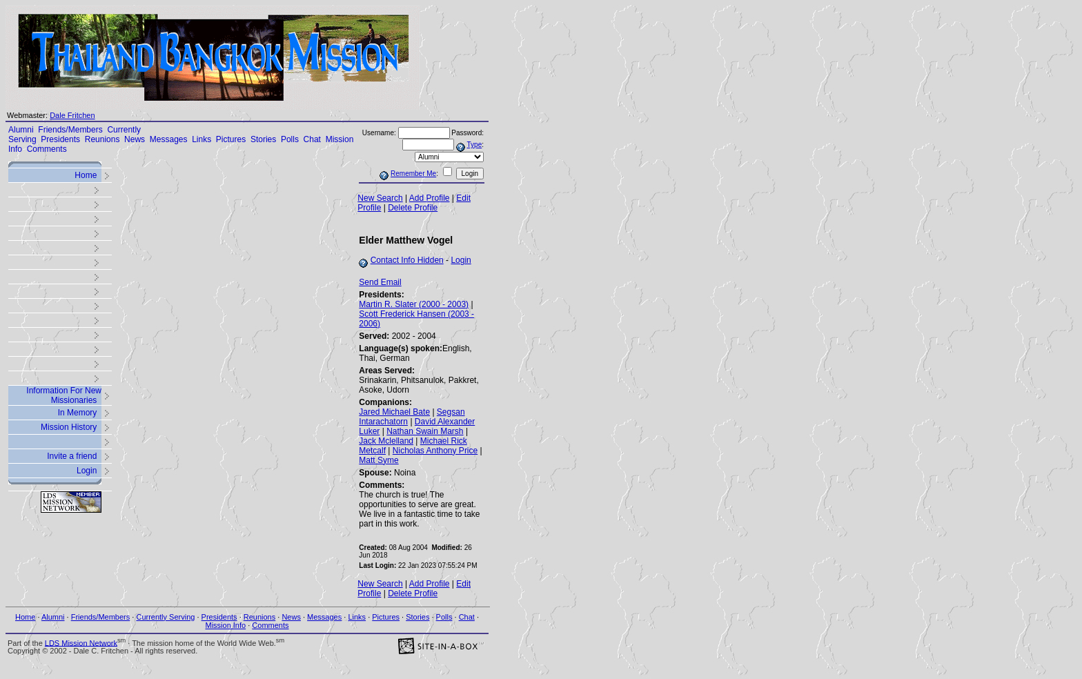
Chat (312, 139)
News (134, 139)
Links (201, 139)
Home (86, 175)
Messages (169, 139)
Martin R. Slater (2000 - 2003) (414, 304)
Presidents (60, 139)
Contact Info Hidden (407, 260)
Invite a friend (72, 456)
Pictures (231, 139)
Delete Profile (412, 208)
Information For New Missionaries (63, 395)
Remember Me (413, 173)
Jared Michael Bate (394, 412)
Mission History (69, 427)
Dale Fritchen (72, 115)
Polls (290, 139)
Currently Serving (165, 617)
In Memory (77, 412)
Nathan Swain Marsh (424, 431)
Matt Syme (378, 460)
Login (87, 470)
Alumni (21, 130)
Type (474, 144)
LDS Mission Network (81, 642)
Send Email (380, 282)
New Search (379, 198)
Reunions (102, 139)
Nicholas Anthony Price (435, 450)
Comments (47, 149)
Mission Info (225, 625)
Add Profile (429, 198)
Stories (263, 139)
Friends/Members (70, 130)
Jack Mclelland (386, 441)
